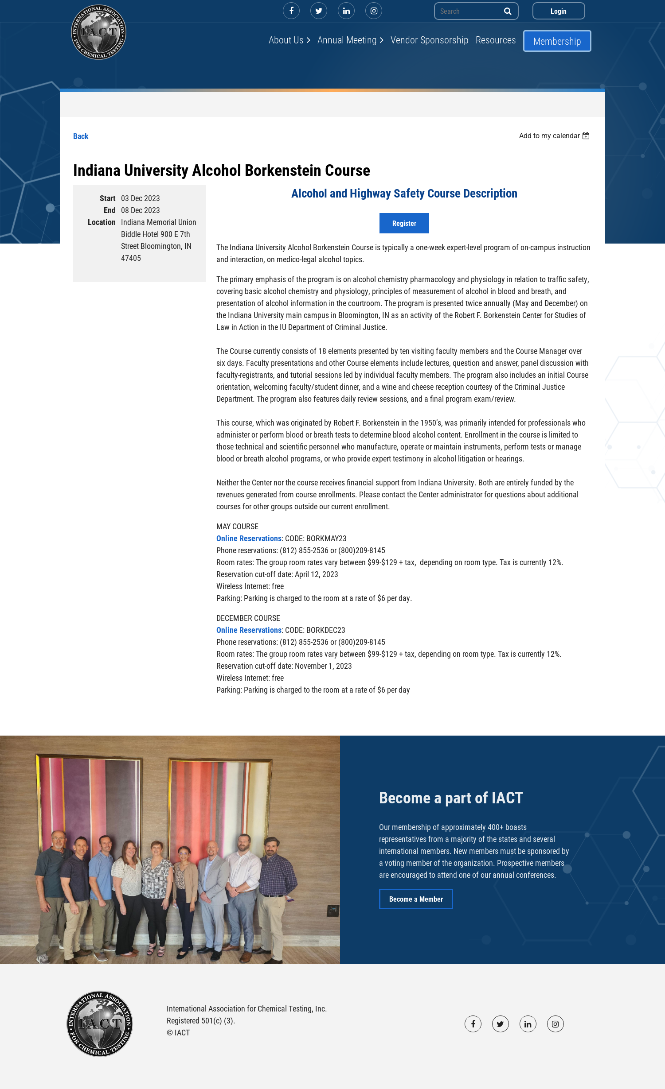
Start (108, 198)
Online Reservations (249, 538)
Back (81, 136)
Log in (558, 10)
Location (102, 222)
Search (508, 11)
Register (404, 223)
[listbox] (555, 135)
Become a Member (416, 898)
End (110, 210)
